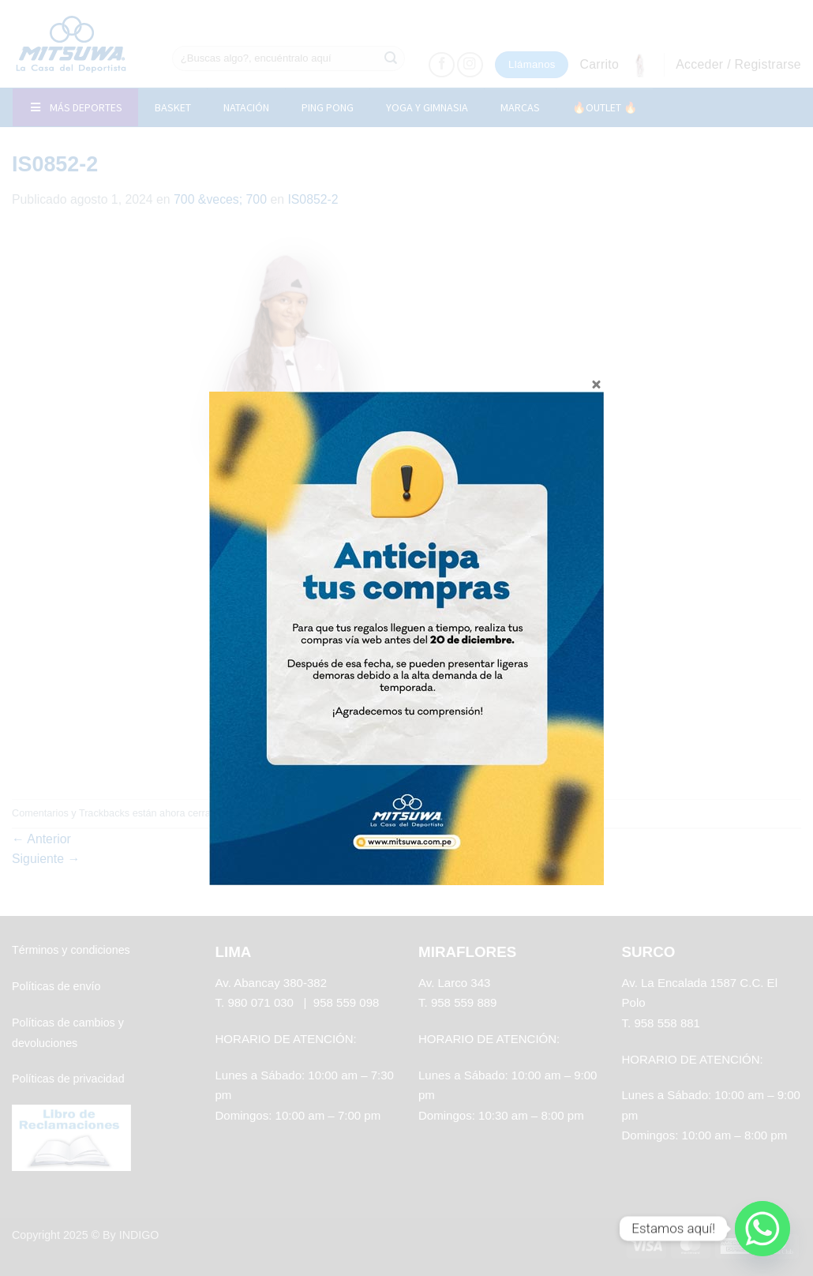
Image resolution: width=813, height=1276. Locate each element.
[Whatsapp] (762, 1228)
